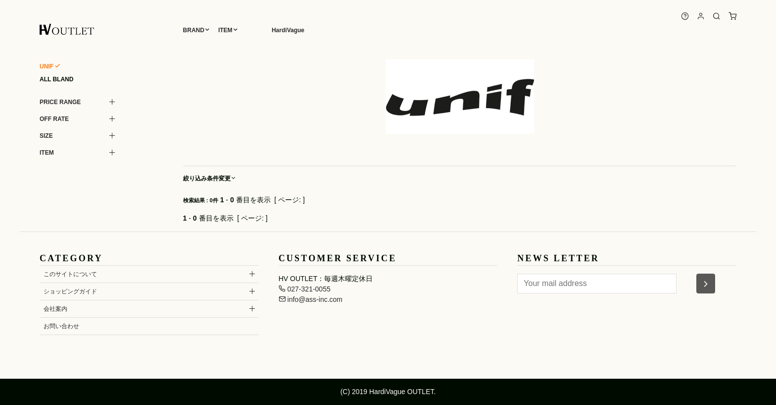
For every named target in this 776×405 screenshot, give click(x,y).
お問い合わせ (61, 326)
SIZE (46, 135)
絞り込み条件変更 (210, 178)
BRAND (193, 30)
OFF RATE (54, 119)
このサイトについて (70, 274)
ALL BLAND (56, 79)
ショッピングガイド (70, 291)
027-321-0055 (305, 289)
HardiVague (288, 30)
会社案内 (55, 308)
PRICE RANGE (60, 102)
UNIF (46, 66)
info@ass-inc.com (310, 299)
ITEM (225, 30)
